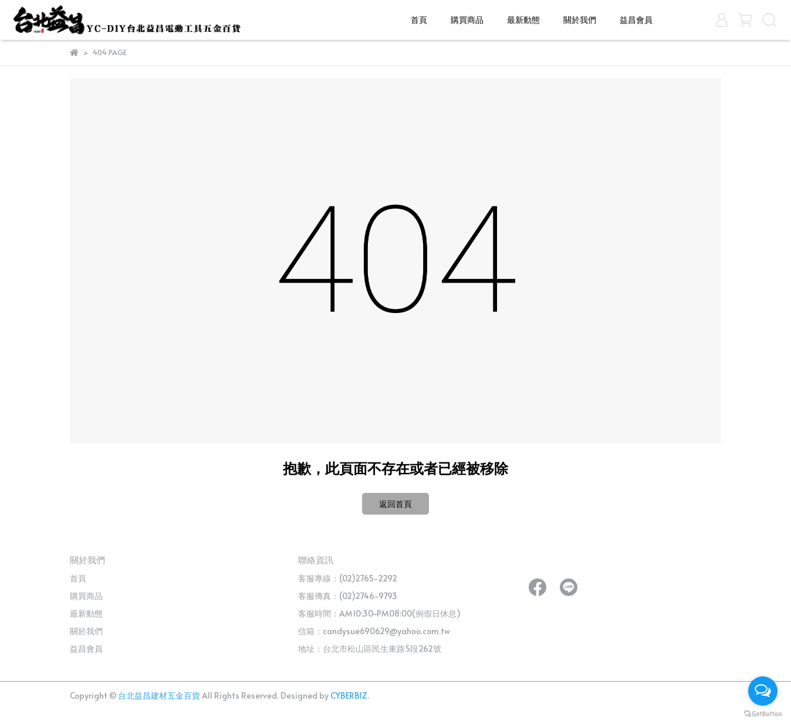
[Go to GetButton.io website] (763, 713)
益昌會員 (636, 19)
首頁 (419, 19)
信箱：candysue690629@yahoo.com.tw (374, 630)
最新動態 (523, 19)
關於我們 (579, 19)
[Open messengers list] (763, 691)
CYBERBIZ (348, 695)
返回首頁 (395, 503)
